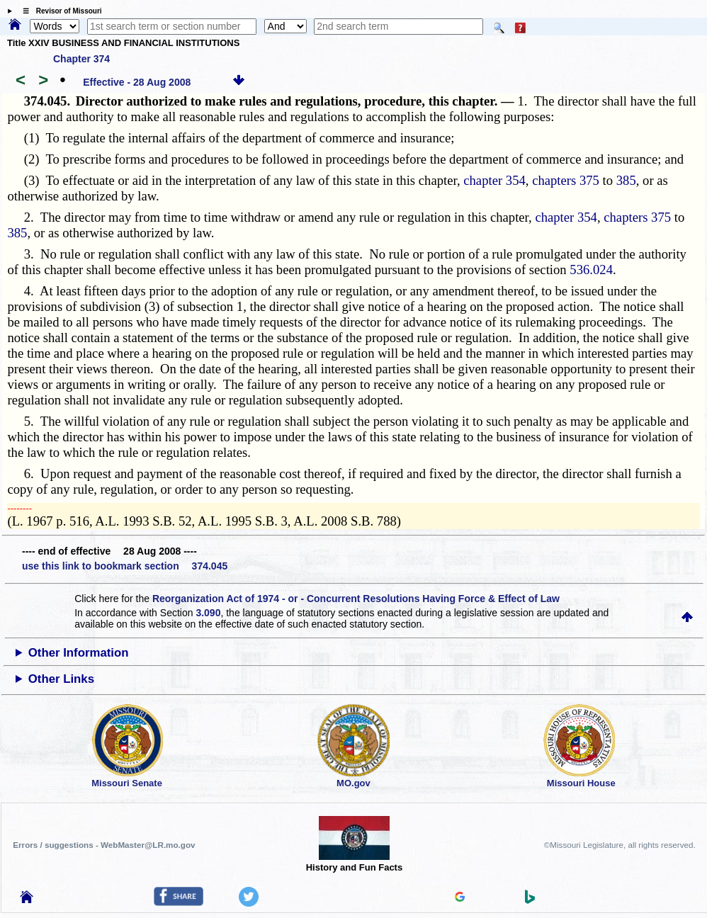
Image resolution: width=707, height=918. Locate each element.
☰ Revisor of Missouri (59, 11)
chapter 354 (494, 180)
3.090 (208, 612)
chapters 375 (565, 180)
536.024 (591, 269)
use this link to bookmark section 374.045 (124, 566)
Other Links (61, 679)
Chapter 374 (81, 58)
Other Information (78, 652)
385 (626, 180)
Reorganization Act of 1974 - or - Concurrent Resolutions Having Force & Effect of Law (356, 598)
